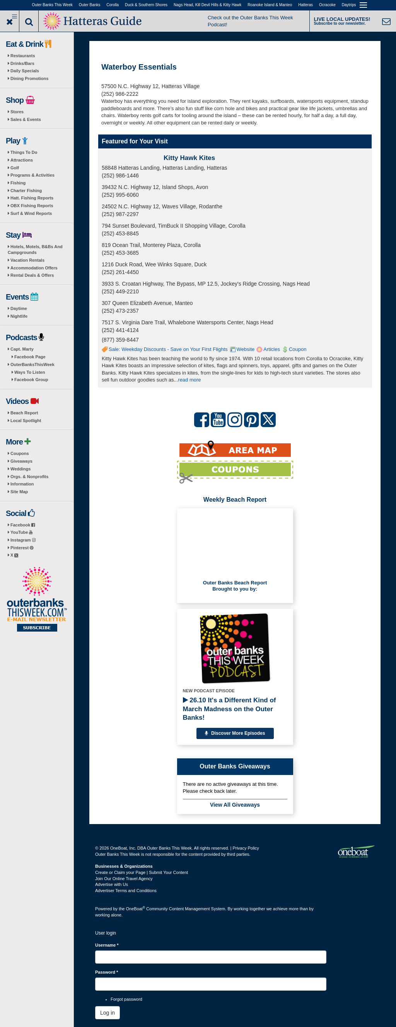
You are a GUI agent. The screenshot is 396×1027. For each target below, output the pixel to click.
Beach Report (24, 412)
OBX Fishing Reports (31, 205)
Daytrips (349, 5)
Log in (107, 1013)
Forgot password (126, 999)
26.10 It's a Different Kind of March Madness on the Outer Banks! (229, 709)
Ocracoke (327, 5)
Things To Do (23, 152)
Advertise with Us (111, 884)
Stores (17, 111)
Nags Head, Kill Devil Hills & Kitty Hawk (207, 5)
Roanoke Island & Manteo (270, 5)
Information (22, 484)
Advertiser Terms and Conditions (126, 890)
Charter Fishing (26, 190)
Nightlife (18, 316)
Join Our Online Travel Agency (124, 878)
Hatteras (305, 5)
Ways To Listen (29, 372)
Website (246, 349)
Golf (14, 167)
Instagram (23, 540)
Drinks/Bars (22, 63)
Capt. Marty (22, 349)
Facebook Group (31, 379)
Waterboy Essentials (139, 67)
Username (107, 945)
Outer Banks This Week (52, 5)
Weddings (20, 469)
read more (189, 380)
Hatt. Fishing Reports (31, 198)
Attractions (21, 160)
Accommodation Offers (34, 268)
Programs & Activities (32, 175)
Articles (271, 349)
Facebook (22, 525)
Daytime (18, 308)
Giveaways (21, 461)
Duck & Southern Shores (146, 5)
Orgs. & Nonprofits (29, 476)
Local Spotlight (25, 420)
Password (106, 972)
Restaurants (22, 55)
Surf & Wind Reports (31, 213)
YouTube (21, 532)
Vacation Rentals (27, 260)
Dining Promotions (29, 78)
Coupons (19, 453)
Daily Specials (24, 70)
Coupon (298, 349)
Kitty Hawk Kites (189, 158)
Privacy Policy (245, 848)
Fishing (18, 183)
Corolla (112, 5)
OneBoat (135, 908)
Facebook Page (30, 356)
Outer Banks (90, 5)
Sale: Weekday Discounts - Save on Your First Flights (168, 349)
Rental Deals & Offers (32, 275)
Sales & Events (25, 119)
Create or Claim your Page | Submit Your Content (141, 872)
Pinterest (21, 547)
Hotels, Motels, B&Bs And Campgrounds (35, 249)
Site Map (19, 491)
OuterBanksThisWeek (32, 364)
